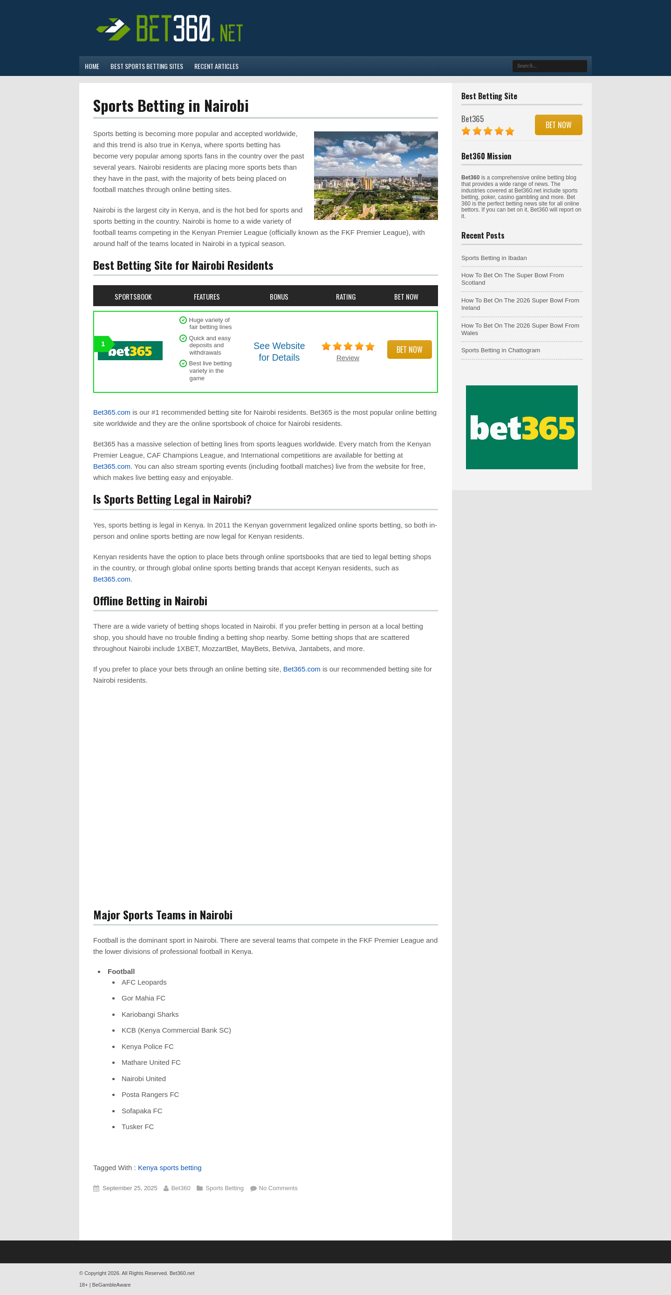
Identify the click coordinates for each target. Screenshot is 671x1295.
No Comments (278, 1188)
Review (347, 358)
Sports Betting (224, 1188)
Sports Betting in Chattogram (500, 350)
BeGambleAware (111, 1285)
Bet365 (472, 118)
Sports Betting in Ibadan (494, 257)
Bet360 (180, 1188)
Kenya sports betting (170, 1168)
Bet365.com (111, 412)
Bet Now (410, 349)
